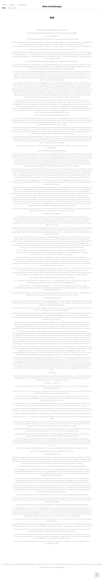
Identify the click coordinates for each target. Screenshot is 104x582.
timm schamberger (52, 6)
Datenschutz (22, 5)
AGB (3, 8)
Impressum (12, 8)
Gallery (4, 5)
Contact (12, 5)
